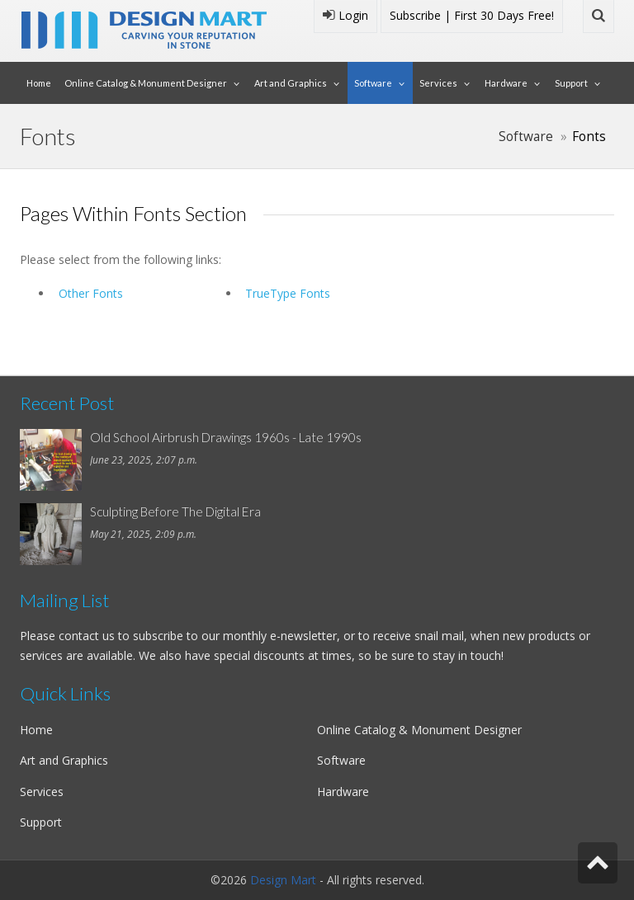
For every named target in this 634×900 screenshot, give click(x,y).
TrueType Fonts (287, 293)
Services (438, 83)
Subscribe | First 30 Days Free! (472, 15)
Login (345, 15)
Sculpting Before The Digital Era (175, 511)
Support (571, 83)
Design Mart (283, 880)
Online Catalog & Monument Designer (145, 83)
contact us (87, 635)
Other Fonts (91, 293)
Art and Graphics (290, 83)
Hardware (506, 83)
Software (373, 83)
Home (38, 83)
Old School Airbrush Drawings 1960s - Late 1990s (226, 437)
